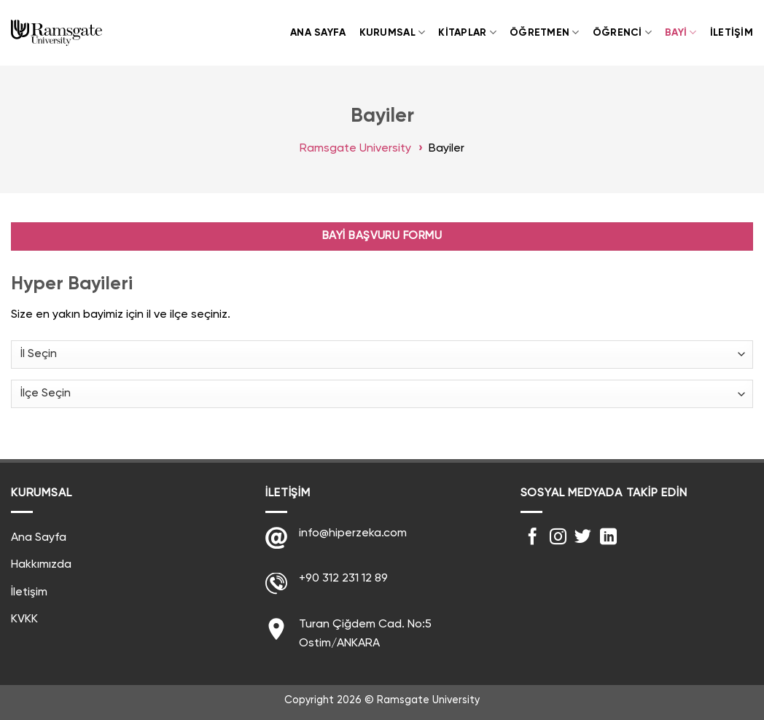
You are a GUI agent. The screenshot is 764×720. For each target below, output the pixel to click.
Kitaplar (467, 32)
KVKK (24, 619)
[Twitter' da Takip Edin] (582, 537)
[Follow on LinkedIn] (608, 537)
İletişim (731, 33)
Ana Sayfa (318, 33)
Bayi (681, 32)
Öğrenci (622, 32)
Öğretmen (545, 32)
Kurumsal (392, 32)
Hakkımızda (41, 565)
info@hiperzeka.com (353, 533)
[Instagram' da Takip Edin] (558, 537)
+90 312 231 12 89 (343, 578)
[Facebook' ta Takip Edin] (532, 537)
